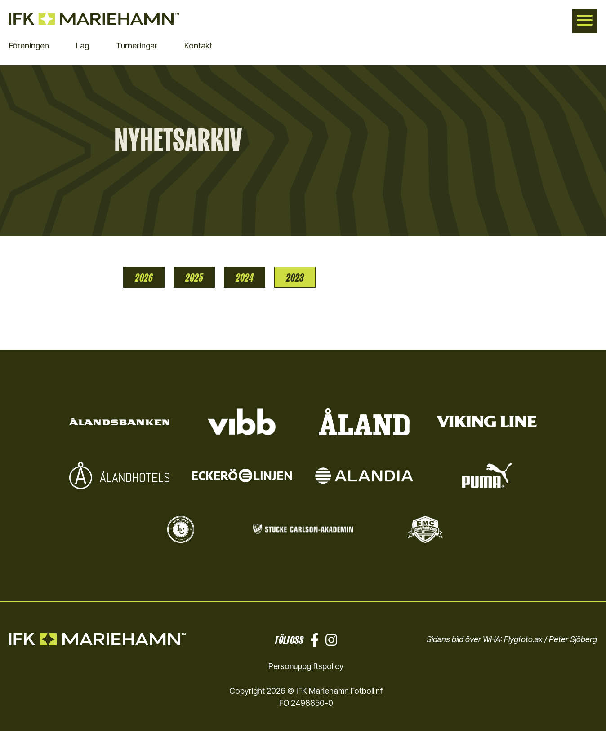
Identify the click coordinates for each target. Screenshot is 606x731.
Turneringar (136, 45)
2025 (194, 277)
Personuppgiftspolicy (306, 666)
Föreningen (29, 45)
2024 (245, 277)
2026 (144, 277)
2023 (295, 277)
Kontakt (198, 45)
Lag (82, 45)
